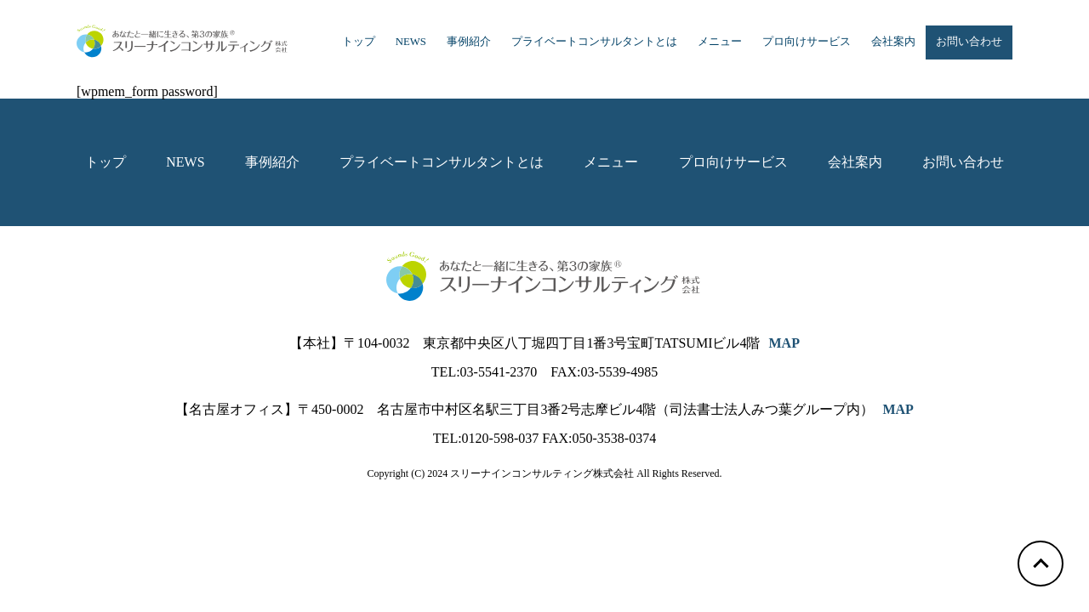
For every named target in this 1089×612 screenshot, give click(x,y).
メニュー (720, 42)
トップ (358, 42)
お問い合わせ (969, 42)
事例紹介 (469, 42)
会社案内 (893, 42)
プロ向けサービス (806, 42)
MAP (783, 343)
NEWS (411, 42)
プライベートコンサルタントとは (594, 42)
